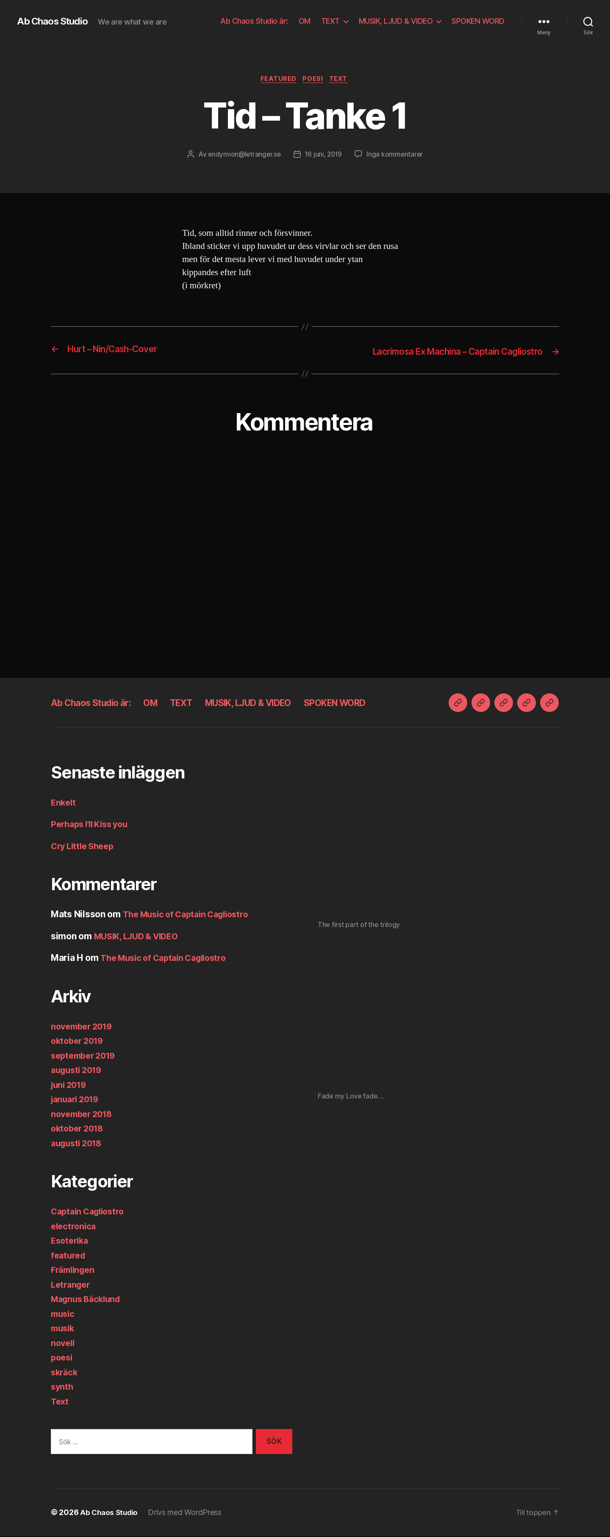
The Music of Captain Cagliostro (191, 915)
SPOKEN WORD (478, 21)
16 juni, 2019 (324, 155)
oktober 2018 (79, 1129)
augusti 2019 (79, 1070)
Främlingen (74, 1270)
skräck (65, 1373)
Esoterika (71, 1241)
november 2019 (84, 1027)
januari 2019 (77, 1100)
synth (63, 1387)
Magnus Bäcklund (88, 1299)
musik (64, 1329)
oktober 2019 (79, 1041)
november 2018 (84, 1114)
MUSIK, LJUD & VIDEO (396, 21)
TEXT (330, 21)
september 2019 (86, 1056)
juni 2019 (70, 1085)
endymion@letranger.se (242, 155)
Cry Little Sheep (85, 847)
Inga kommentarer (396, 155)
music (64, 1314)
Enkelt (64, 803)
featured (277, 80)
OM (305, 21)
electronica (74, 1227)
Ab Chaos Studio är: (254, 21)
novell (63, 1343)
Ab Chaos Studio (55, 21)
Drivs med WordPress (188, 1513)
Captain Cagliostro (90, 1212)
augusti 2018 (79, 1144)
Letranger (72, 1285)
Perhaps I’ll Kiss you (93, 825)
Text (341, 80)
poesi (314, 80)
